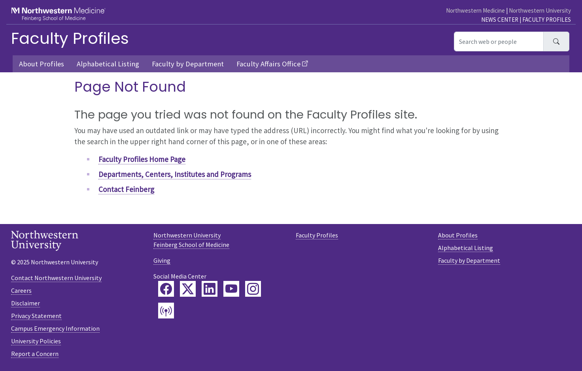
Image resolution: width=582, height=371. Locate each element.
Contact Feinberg (126, 189)
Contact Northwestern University (56, 278)
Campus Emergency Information (55, 328)
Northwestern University (540, 10)
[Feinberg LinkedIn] (209, 289)
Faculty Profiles (546, 19)
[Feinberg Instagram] (253, 289)
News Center (499, 19)
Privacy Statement (36, 316)
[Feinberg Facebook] (166, 289)
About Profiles (41, 63)
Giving (161, 260)
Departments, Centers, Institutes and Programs (174, 174)
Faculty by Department (188, 63)
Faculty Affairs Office (268, 63)
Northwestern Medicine (475, 10)
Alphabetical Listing (108, 63)
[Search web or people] (499, 41)
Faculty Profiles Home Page (141, 159)
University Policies (36, 341)
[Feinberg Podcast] (166, 310)
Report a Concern (35, 354)
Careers (21, 290)
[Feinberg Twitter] (188, 289)
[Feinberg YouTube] (231, 289)
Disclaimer (25, 303)
